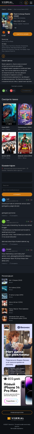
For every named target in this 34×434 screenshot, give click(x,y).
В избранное (26, 90)
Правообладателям (17, 412)
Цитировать (14, 215)
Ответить (5, 215)
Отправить (17, 194)
